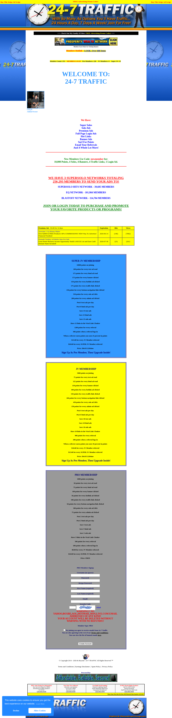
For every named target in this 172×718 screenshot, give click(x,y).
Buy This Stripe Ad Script (10, 2)
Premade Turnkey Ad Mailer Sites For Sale (54, 239)
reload (98, 607)
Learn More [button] (40, 704)
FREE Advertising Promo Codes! (85, 2)
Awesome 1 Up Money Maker (49, 232)
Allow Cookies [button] (40, 711)
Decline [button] (16, 711)
